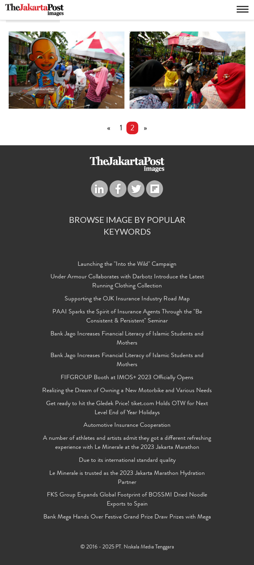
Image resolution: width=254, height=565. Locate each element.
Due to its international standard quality (127, 461)
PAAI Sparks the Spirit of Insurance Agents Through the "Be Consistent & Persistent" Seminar (127, 316)
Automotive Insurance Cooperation (127, 425)
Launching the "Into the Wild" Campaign (127, 264)
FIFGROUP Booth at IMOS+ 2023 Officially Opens (127, 378)
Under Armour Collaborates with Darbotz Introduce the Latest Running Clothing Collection (127, 281)
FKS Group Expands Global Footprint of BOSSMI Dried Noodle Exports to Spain (127, 500)
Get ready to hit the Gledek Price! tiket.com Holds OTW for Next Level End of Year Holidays (127, 408)
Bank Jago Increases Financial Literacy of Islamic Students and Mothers (127, 338)
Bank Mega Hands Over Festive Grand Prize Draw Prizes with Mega (127, 517)
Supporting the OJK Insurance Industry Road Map (127, 299)
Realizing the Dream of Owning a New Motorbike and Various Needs (127, 391)
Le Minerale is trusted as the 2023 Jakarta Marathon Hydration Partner (127, 478)
